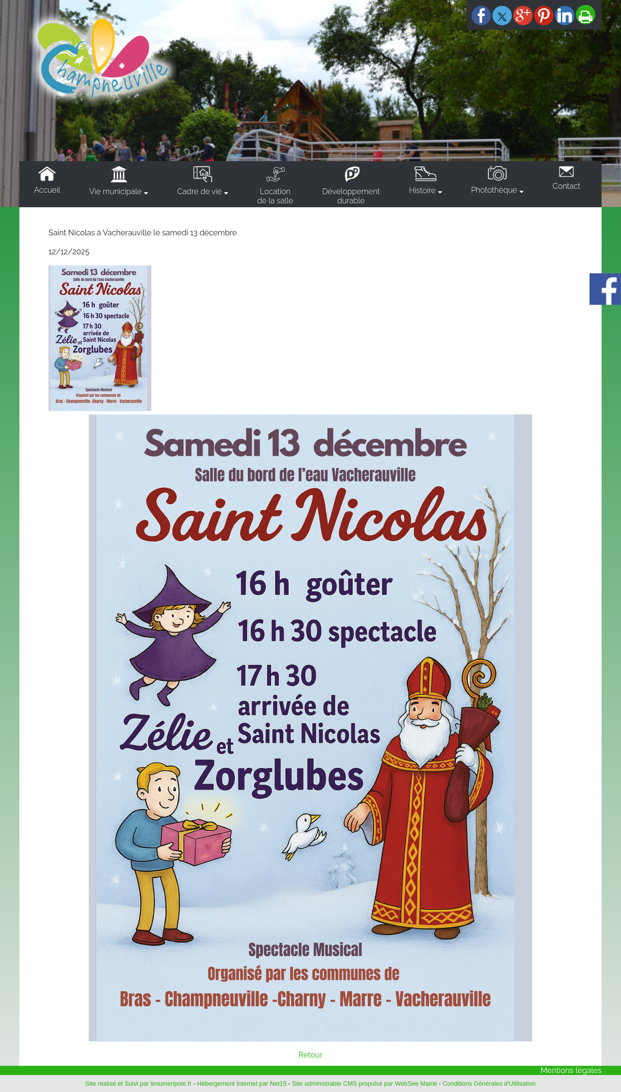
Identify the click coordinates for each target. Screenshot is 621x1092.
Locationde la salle (275, 196)
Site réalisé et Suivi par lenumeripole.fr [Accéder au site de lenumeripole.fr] (138, 1083)
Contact (566, 186)
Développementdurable (351, 196)
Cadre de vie (199, 191)
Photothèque (494, 190)
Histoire (422, 190)
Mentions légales (571, 1070)
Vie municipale (115, 191)
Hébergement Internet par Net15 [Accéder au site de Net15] (241, 1083)
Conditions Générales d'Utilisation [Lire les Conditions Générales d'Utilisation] (489, 1083)
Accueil (47, 190)
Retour (310, 1054)
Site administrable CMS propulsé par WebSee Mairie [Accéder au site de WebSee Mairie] (364, 1083)
